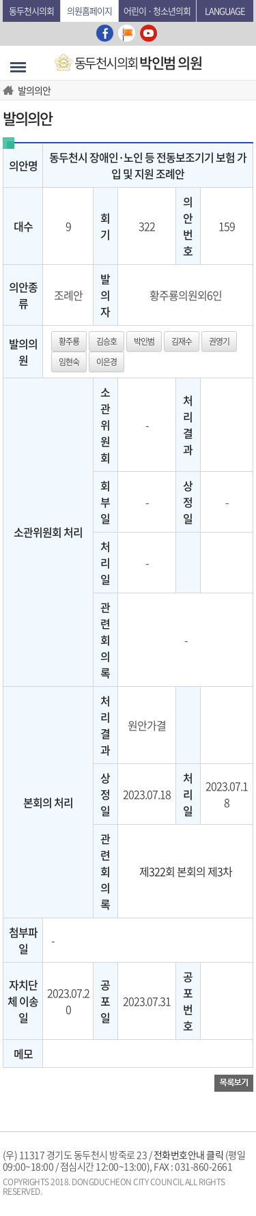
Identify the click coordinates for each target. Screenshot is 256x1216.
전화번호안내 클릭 (189, 1154)
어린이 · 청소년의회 (157, 10)
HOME (10, 90)
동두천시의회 (31, 10)
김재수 (181, 341)
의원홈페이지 (89, 10)
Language (225, 10)
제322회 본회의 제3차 (185, 871)
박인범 (144, 341)
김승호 (106, 341)
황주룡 (69, 341)
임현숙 (69, 362)
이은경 (106, 362)
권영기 (219, 341)
